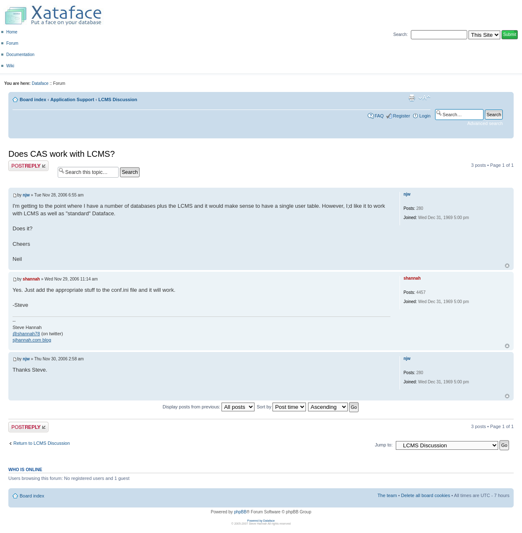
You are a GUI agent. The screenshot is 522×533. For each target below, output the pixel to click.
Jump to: (383, 444)
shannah (31, 279)
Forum (12, 43)
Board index (33, 99)
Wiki (10, 66)
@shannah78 (26, 333)
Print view (411, 98)
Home (12, 32)
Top (507, 265)
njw (26, 195)
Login (424, 115)
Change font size (424, 98)
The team (387, 495)
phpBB (240, 512)
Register (401, 115)
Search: (400, 34)
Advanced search (485, 123)
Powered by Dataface (261, 520)
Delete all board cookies (425, 495)
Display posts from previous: (209, 406)
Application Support (72, 99)
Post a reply (28, 166)
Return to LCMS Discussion (41, 443)
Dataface (40, 83)
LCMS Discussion (117, 99)
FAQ (379, 115)
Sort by (281, 406)
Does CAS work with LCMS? (61, 153)
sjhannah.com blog (32, 339)
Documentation (20, 54)
